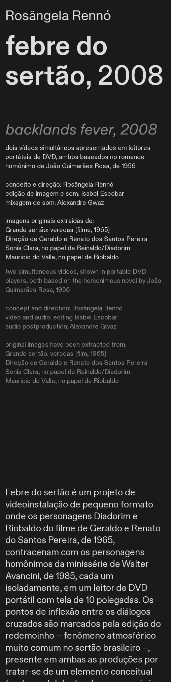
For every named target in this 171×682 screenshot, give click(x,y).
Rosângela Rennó (58, 15)
